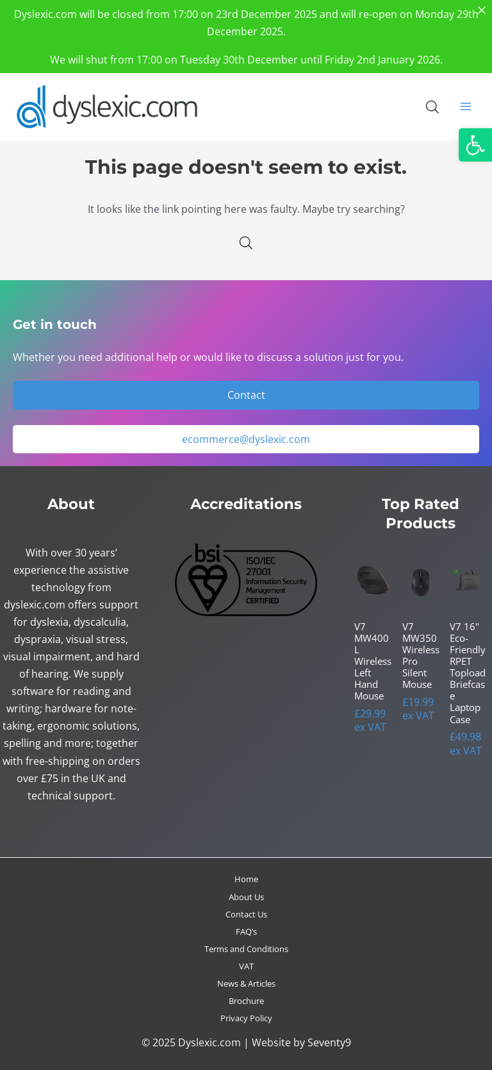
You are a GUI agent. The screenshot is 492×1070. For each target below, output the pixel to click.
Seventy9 (329, 1042)
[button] (475, 145)
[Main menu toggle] (465, 107)
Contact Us (246, 914)
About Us (246, 897)
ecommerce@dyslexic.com (246, 438)
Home (246, 879)
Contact (246, 394)
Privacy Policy (246, 1018)
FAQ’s (246, 931)
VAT (246, 966)
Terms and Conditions (246, 949)
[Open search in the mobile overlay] (432, 107)
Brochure (246, 1001)
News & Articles (246, 983)
